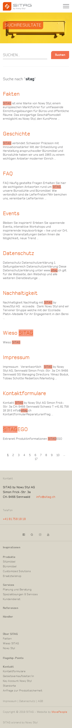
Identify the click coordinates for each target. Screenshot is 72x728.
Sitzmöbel (9, 561)
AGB (40, 701)
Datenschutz (27, 701)
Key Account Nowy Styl (17, 681)
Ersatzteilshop (12, 576)
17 (36, 459)
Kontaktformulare (14, 671)
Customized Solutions (17, 571)
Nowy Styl (9, 648)
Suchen (60, 55)
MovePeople (59, 712)
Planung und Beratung (17, 589)
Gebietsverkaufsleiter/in (18, 676)
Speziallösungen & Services (20, 594)
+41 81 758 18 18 (14, 519)
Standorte (9, 686)
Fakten (7, 638)
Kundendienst (12, 599)
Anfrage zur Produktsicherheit (22, 690)
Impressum (10, 701)
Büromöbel (10, 566)
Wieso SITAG (11, 643)
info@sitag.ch (45, 497)
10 (58, 455)
